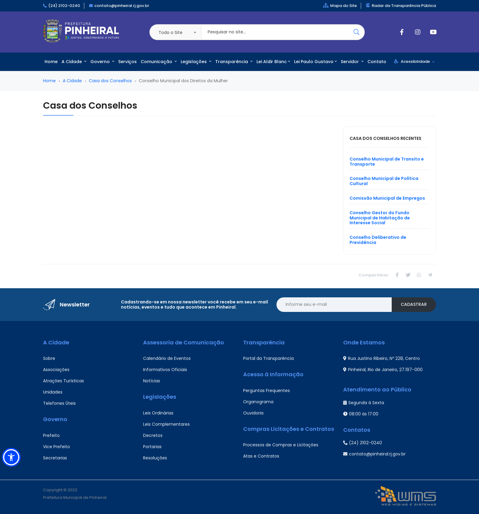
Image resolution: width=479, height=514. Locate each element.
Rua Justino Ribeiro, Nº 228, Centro (381, 358)
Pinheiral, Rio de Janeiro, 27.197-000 (383, 370)
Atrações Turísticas (63, 381)
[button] (11, 457)
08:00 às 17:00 (360, 414)
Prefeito (51, 435)
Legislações (196, 62)
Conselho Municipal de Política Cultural (384, 181)
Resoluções (155, 458)
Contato (376, 62)
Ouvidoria (253, 413)
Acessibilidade (414, 61)
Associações (56, 370)
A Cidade (74, 62)
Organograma (258, 402)
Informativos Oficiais (165, 370)
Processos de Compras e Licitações (280, 445)
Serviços (127, 62)
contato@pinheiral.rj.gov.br (121, 5)
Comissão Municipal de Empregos (387, 198)
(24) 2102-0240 (64, 5)
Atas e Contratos (261, 456)
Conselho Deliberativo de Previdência (378, 239)
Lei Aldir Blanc (273, 62)
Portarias (152, 447)
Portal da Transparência (268, 358)
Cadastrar (414, 304)
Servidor (352, 62)
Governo (102, 62)
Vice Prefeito (56, 447)
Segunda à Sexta (363, 403)
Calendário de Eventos (167, 358)
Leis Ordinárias (158, 413)
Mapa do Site (340, 5)
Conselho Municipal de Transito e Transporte (387, 161)
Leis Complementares (166, 424)
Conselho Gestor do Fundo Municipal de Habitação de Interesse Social (380, 218)
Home (51, 62)
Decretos (152, 435)
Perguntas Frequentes (266, 390)
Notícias (151, 381)
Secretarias (55, 458)
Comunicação (159, 62)
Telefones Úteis (59, 403)
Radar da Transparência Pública (401, 5)
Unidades (52, 392)
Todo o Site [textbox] (171, 32)
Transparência (234, 62)
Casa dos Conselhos (110, 81)
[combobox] (175, 32)
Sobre (49, 358)
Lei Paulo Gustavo (315, 62)
